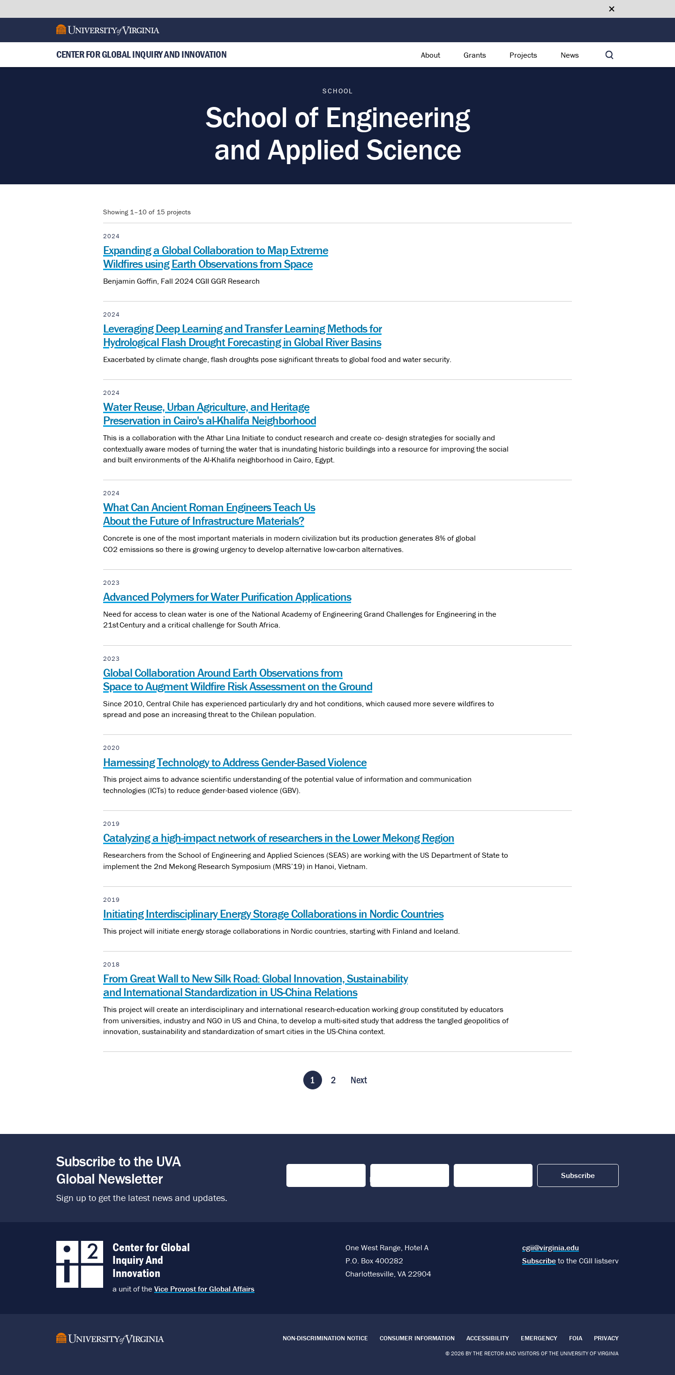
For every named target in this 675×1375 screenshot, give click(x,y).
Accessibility (487, 1338)
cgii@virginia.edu (550, 1247)
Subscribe (539, 1260)
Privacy (606, 1338)
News (570, 55)
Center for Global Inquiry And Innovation (141, 54)
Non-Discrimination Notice (325, 1338)
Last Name (391, 1175)
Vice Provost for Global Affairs (204, 1289)
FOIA (575, 1338)
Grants (475, 55)
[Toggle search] (609, 54)
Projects (523, 55)
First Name (308, 1175)
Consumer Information (417, 1338)
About (430, 55)
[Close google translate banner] (612, 9)
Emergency (539, 1338)
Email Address (483, 1175)
